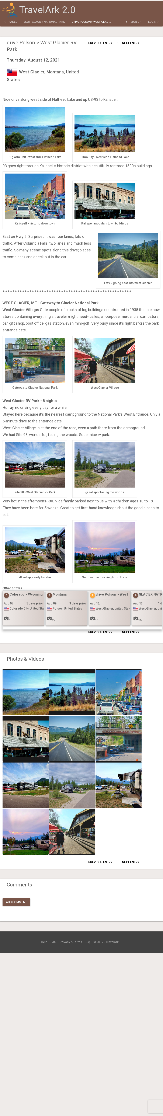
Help (44, 942)
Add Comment (16, 902)
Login (152, 21)
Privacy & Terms (71, 942)
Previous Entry (100, 43)
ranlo (12, 21)
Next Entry (130, 43)
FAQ (53, 942)
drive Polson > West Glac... (91, 21)
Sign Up (136, 21)
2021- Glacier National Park (44, 21)
